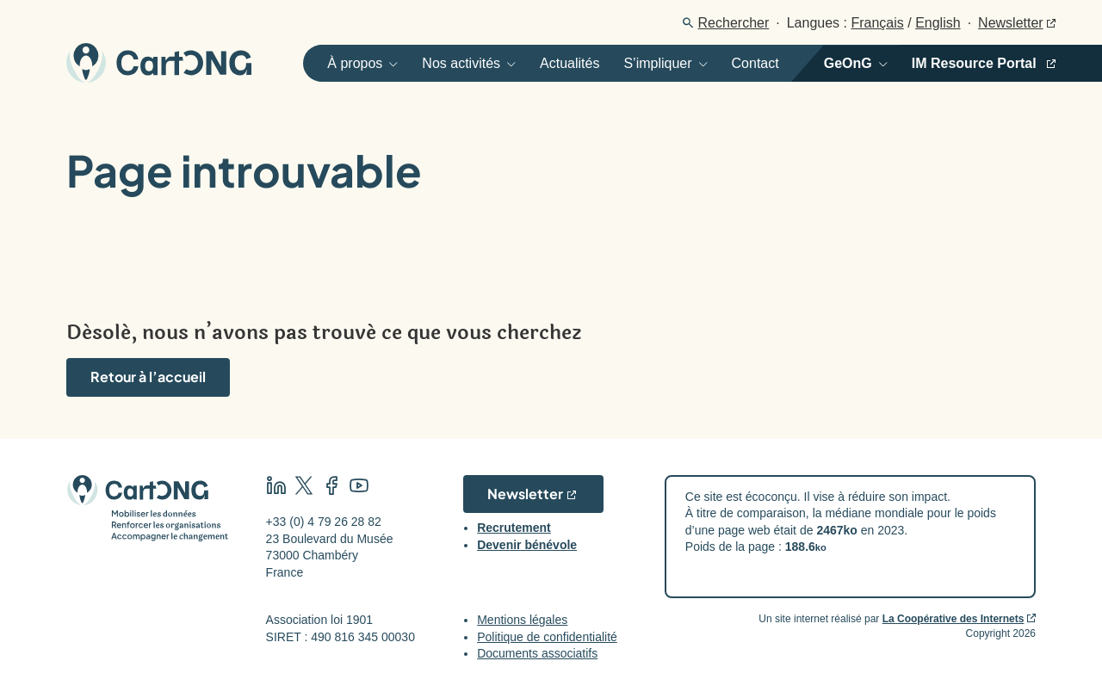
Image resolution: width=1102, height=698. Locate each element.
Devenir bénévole (527, 545)
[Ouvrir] (356, 63)
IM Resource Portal (974, 63)
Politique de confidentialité (547, 637)
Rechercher (734, 22)
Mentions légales (522, 620)
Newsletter (1010, 22)
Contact (755, 63)
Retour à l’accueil (148, 377)
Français (877, 22)
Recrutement (514, 527)
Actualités (569, 63)
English (937, 22)
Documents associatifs (537, 653)
